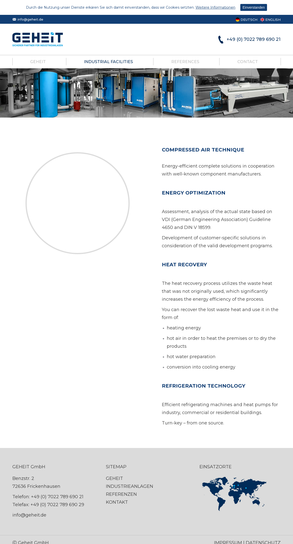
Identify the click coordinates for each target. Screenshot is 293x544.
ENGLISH (273, 20)
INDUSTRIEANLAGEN (129, 486)
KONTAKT (117, 502)
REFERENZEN (121, 494)
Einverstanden (254, 7)
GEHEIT (114, 478)
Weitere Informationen (215, 7)
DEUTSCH (249, 20)
